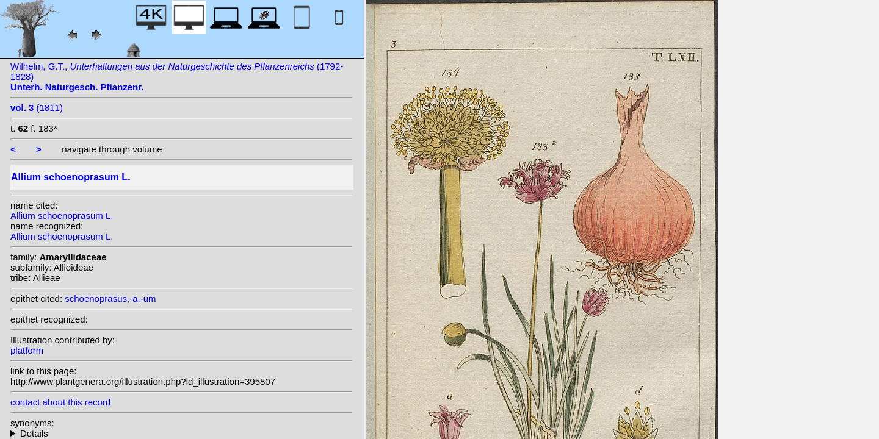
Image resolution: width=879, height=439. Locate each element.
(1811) (36, 107)
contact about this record (60, 402)
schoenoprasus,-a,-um (110, 298)
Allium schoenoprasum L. (61, 215)
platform (26, 350)
